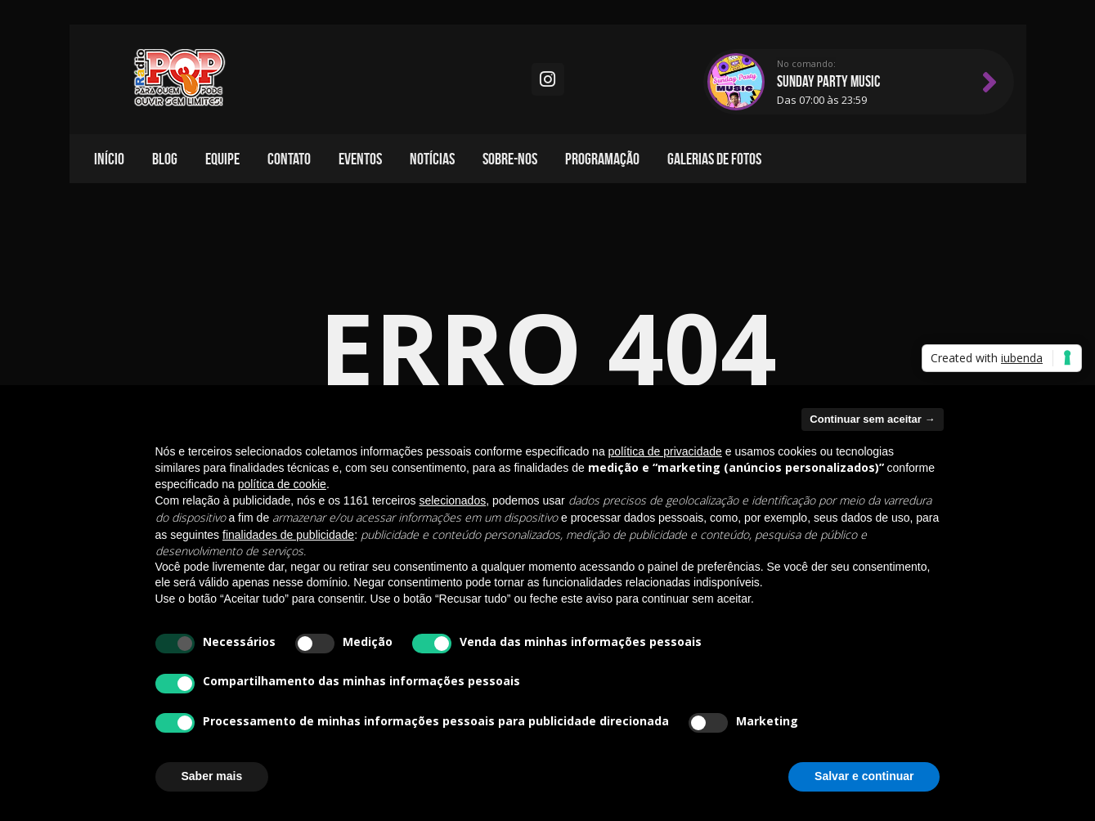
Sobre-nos (509, 159)
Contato (289, 159)
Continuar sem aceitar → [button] (872, 419)
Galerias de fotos (714, 159)
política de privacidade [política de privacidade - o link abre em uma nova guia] (665, 451)
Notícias (432, 159)
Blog (164, 159)
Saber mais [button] (212, 776)
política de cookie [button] (282, 484)
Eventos (360, 159)
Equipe (222, 159)
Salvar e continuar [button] (864, 776)
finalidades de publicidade (288, 534)
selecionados (452, 500)
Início (109, 159)
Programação (602, 159)
